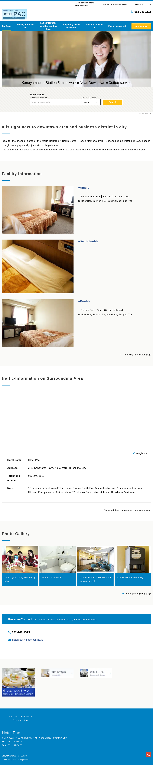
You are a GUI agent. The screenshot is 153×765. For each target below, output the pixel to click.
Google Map (140, 453)
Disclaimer (6, 760)
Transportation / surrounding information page (126, 510)
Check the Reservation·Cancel (114, 4)
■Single (83, 187)
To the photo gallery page (136, 593)
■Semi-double (88, 241)
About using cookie (20, 760)
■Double (84, 301)
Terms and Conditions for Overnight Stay (20, 718)
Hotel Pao (11, 732)
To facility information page (135, 354)
